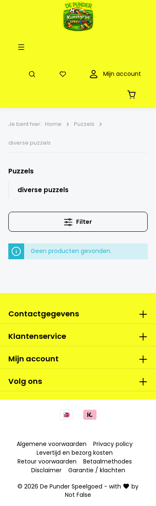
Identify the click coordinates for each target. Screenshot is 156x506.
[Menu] (22, 47)
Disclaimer (46, 470)
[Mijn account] (114, 74)
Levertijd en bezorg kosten (75, 452)
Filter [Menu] (78, 220)
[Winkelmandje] (133, 94)
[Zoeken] (33, 74)
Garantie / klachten (96, 470)
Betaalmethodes (107, 461)
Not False (78, 495)
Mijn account (33, 358)
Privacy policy (113, 444)
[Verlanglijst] (64, 74)
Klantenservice (37, 336)
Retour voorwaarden (47, 461)
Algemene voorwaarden (52, 444)
